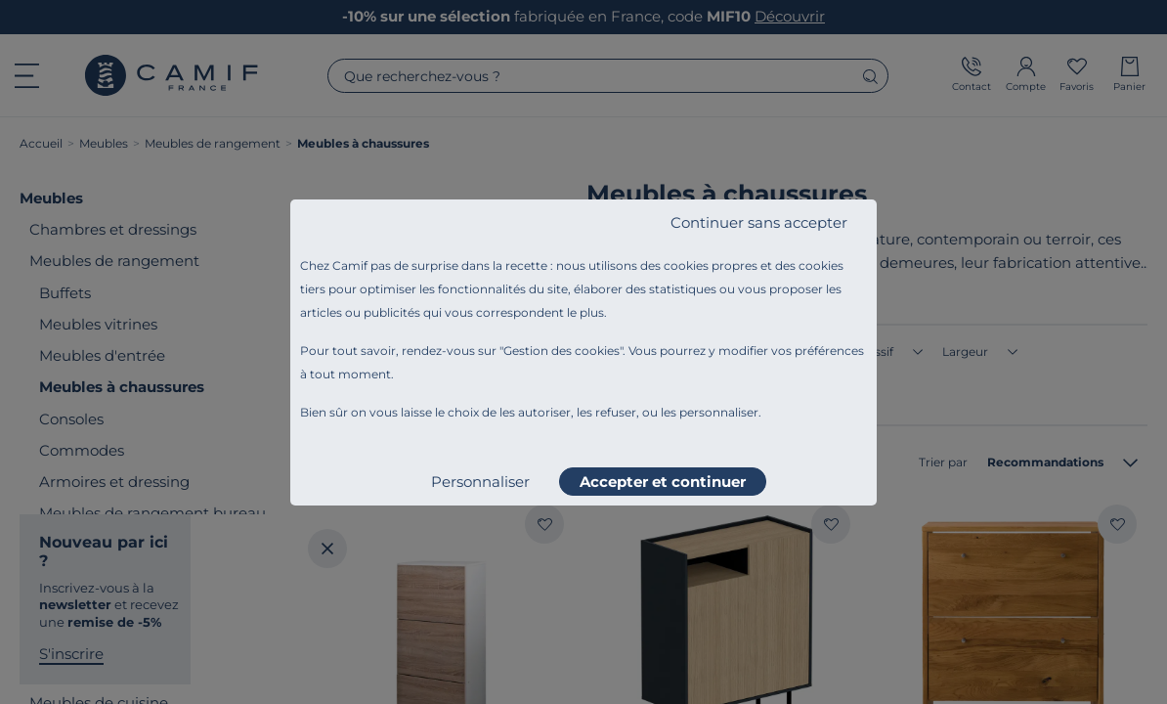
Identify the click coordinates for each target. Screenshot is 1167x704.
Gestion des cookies (561, 350)
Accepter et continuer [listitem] (663, 481)
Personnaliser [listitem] (480, 481)
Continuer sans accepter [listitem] (758, 222)
